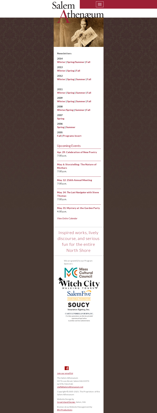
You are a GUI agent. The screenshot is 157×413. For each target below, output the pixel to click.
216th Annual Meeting (79, 180)
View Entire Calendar (67, 218)
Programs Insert (72, 135)
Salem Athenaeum (78, 14)
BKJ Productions (64, 410)
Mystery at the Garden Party (83, 207)
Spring (70, 70)
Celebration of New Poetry (81, 152)
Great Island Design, (66, 402)
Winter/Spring (65, 109)
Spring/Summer (75, 62)
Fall (88, 62)
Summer (80, 79)
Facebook (67, 368)
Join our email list (65, 373)
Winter (61, 62)
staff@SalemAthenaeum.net (70, 387)
